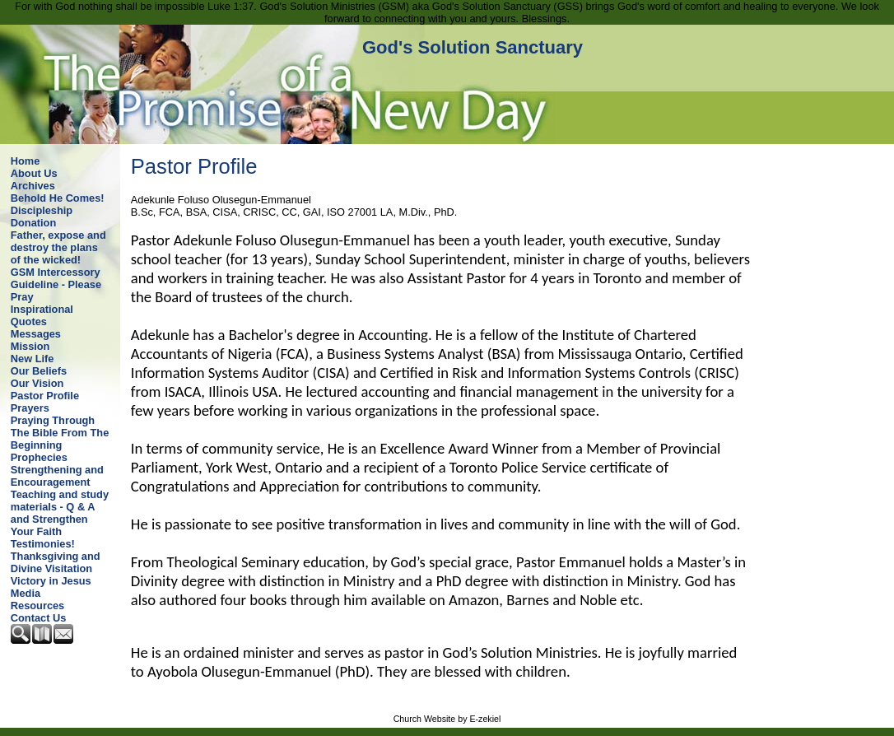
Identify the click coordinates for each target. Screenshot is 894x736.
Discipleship (41, 210)
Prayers (30, 408)
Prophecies (39, 457)
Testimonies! (43, 544)
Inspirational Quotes (42, 315)
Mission (30, 346)
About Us (34, 173)
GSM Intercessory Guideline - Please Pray (56, 284)
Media (25, 593)
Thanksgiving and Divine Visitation (55, 562)
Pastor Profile (45, 395)
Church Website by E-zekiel (447, 719)
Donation (33, 223)
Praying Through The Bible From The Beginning (60, 432)
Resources (37, 605)
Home (25, 161)
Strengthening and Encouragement (57, 475)
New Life (32, 358)
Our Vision (37, 383)
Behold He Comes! (58, 198)
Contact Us (39, 618)
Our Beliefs (39, 371)
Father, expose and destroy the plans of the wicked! (58, 247)
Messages (36, 334)
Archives (33, 185)
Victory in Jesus (51, 581)
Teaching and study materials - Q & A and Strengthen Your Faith (60, 513)
